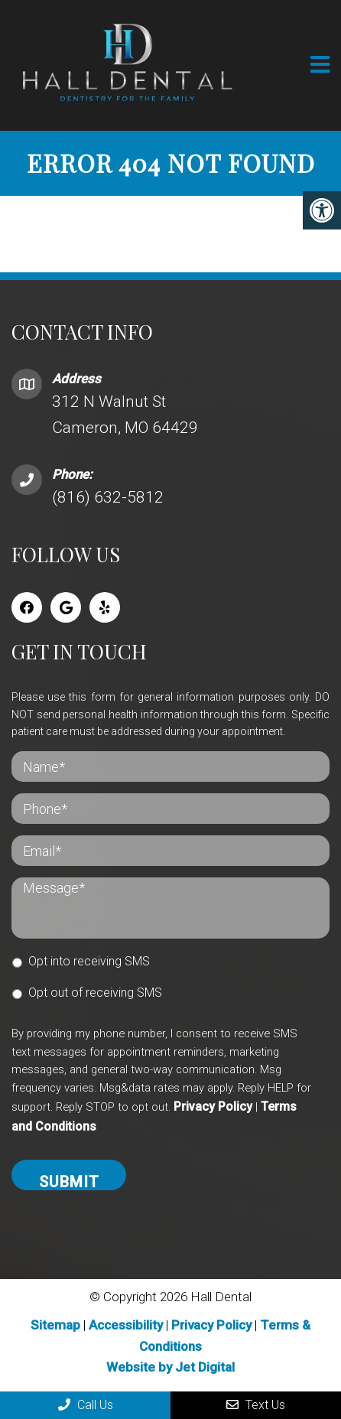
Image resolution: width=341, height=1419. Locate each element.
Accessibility (126, 1325)
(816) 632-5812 (108, 497)
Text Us (255, 1405)
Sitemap (55, 1325)
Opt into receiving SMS (89, 961)
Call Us (85, 1405)
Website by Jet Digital (170, 1367)
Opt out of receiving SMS (95, 992)
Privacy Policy (213, 1106)
